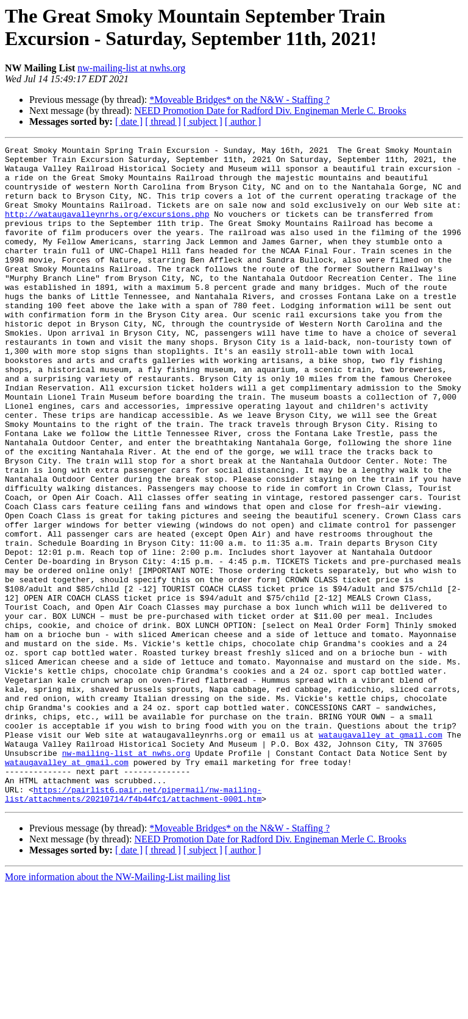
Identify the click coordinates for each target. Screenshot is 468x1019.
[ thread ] (163, 121)
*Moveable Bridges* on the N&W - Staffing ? (239, 99)
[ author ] (243, 121)
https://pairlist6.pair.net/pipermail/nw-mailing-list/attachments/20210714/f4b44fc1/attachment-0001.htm (133, 925)
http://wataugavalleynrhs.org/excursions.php (107, 228)
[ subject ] (202, 121)
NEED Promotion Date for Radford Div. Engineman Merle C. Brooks (270, 110)
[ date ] (129, 121)
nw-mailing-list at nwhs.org (131, 68)
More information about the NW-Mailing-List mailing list (117, 1008)
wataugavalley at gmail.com (380, 853)
